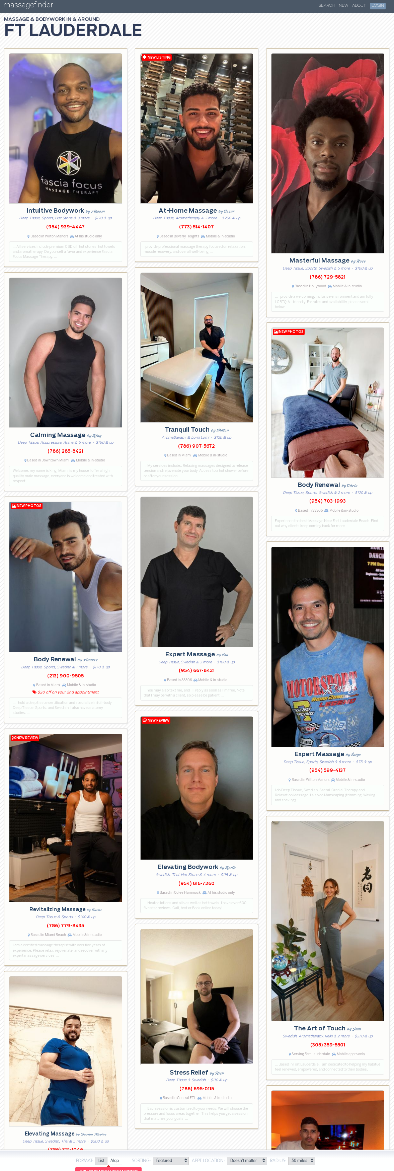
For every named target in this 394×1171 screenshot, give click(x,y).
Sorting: (141, 1161)
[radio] (101, 1161)
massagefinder (28, 6)
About (359, 6)
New (343, 6)
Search (327, 6)
